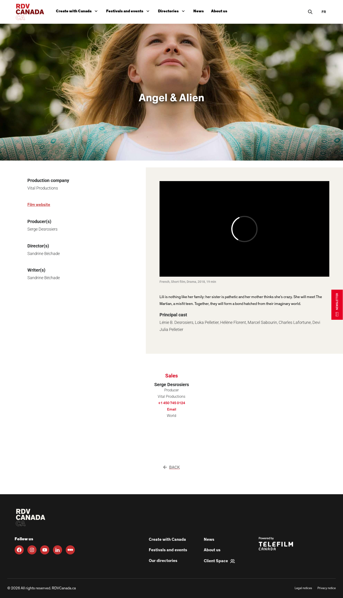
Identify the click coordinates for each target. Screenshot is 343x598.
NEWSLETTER (337, 304)
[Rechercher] (310, 12)
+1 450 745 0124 (171, 403)
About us (219, 11)
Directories (172, 10)
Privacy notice (326, 588)
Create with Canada (78, 10)
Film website (38, 205)
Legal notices (303, 588)
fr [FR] (324, 12)
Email (171, 409)
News (198, 11)
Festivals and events (129, 10)
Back (171, 467)
